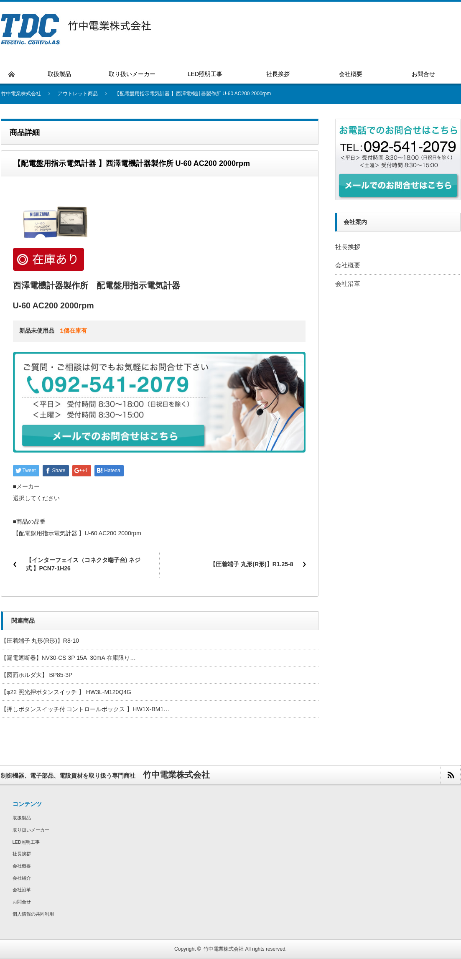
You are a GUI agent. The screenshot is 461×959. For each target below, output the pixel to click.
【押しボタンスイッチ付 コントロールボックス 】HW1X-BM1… (85, 709)
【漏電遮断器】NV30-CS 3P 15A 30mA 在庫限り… (68, 657)
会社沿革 (347, 283)
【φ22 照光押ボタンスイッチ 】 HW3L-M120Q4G (66, 692)
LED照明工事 (26, 842)
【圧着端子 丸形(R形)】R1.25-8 (251, 564)
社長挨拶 (347, 246)
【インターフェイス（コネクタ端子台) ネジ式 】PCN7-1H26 (83, 564)
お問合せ (22, 901)
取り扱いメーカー (31, 829)
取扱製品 (22, 817)
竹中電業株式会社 (224, 949)
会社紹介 (22, 877)
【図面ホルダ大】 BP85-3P (37, 675)
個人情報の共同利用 (33, 913)
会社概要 (347, 265)
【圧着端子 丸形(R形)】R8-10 (40, 640)
